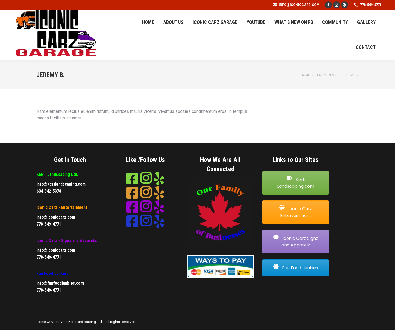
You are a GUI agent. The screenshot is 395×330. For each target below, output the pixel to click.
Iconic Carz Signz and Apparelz (295, 241)
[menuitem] (148, 22)
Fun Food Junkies (295, 267)
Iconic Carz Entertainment (295, 212)
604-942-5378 (49, 191)
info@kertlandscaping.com (61, 184)
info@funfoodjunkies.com (60, 283)
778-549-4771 (367, 5)
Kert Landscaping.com (295, 182)
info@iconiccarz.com (296, 5)
